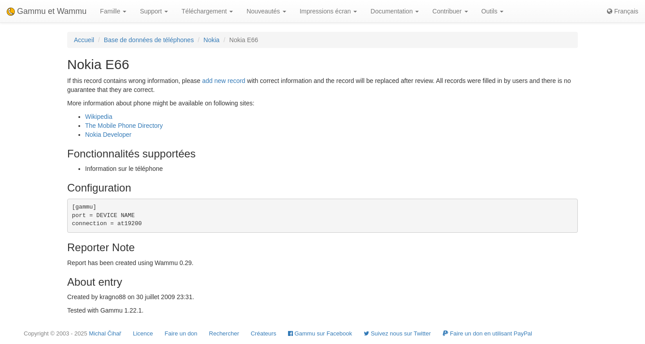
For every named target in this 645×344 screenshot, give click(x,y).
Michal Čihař (105, 333)
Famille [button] (113, 11)
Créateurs (263, 333)
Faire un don (181, 333)
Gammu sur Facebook (320, 333)
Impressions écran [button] (328, 11)
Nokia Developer (108, 134)
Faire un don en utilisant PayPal (487, 333)
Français (622, 11)
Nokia (211, 40)
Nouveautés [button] (266, 11)
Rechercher (224, 333)
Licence (143, 333)
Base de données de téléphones (149, 40)
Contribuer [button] (450, 11)
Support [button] (154, 11)
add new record (223, 80)
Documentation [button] (394, 11)
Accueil (84, 40)
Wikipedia (98, 116)
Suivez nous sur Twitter (397, 333)
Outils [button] (493, 11)
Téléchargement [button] (207, 11)
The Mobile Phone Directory (124, 125)
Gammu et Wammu (46, 11)
